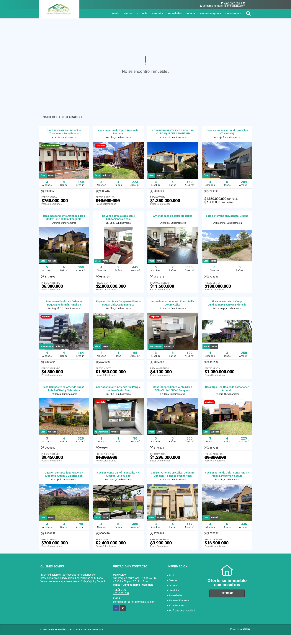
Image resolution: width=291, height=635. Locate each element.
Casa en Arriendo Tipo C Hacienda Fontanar (118, 132)
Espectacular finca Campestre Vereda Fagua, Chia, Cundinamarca (118, 303)
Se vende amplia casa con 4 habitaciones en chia (118, 217)
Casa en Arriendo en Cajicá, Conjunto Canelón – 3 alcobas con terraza (172, 474)
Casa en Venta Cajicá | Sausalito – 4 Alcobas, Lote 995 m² (118, 474)
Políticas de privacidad (182, 610)
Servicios (158, 13)
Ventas (128, 13)
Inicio (115, 13)
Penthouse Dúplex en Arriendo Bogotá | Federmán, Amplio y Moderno (64, 304)
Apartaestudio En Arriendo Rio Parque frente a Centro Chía (118, 389)
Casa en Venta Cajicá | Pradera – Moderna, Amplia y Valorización (64, 474)
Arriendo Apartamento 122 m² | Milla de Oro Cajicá (172, 303)
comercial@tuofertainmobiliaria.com (134, 601)
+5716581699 (232, 3)
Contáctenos (233, 13)
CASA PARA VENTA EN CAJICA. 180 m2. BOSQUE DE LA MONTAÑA (173, 132)
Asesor (190, 13)
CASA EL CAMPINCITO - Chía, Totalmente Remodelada (64, 132)
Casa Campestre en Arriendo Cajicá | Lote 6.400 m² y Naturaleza (64, 389)
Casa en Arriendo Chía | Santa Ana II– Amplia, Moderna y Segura (227, 474)
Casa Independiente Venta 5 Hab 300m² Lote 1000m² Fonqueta (172, 389)
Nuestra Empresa (210, 13)
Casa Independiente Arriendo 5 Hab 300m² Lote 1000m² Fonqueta (64, 217)
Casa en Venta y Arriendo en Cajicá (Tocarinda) (227, 132)
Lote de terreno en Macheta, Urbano (227, 215)
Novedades (175, 13)
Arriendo (142, 13)
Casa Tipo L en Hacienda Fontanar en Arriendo (227, 389)
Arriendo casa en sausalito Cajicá (172, 215)
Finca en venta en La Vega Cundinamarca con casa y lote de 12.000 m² (227, 304)
